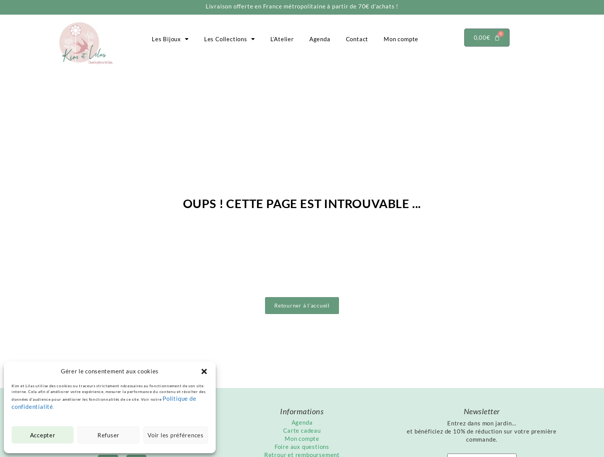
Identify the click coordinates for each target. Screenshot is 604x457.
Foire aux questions (302, 446)
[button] (204, 371)
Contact (357, 38)
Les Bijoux (170, 39)
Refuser (108, 435)
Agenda (320, 38)
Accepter (42, 435)
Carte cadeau (302, 430)
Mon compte (401, 38)
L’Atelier (282, 38)
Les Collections (229, 39)
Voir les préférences (175, 435)
